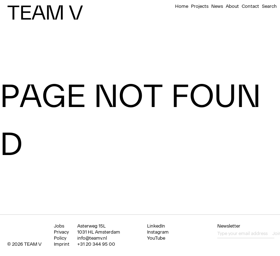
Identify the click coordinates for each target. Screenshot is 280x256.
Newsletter (228, 226)
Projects (199, 6)
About (232, 6)
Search (269, 6)
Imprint (61, 244)
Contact (250, 6)
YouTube (156, 238)
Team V (45, 12)
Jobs (59, 226)
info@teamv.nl (92, 238)
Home (181, 6)
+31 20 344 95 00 (96, 244)
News (217, 6)
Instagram (158, 232)
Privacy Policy (61, 235)
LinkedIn (156, 226)
